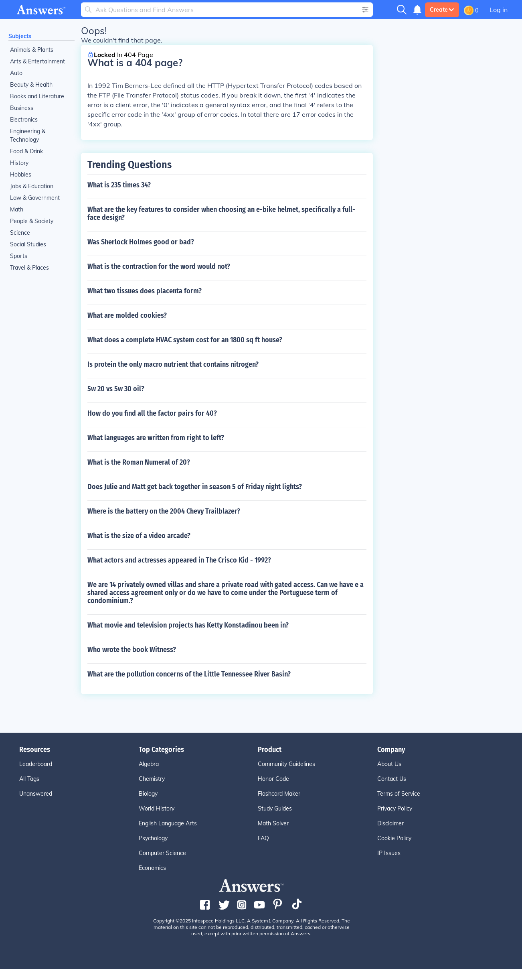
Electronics (24, 119)
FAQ (263, 838)
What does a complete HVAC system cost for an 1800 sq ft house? (184, 339)
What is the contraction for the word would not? (158, 266)
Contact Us (391, 778)
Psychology (153, 838)
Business (21, 108)
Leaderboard (35, 764)
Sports (18, 256)
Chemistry (152, 778)
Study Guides (275, 808)
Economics (152, 867)
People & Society (31, 221)
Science (20, 232)
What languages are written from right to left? (155, 437)
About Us (389, 764)
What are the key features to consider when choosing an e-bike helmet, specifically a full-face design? (221, 213)
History (19, 163)
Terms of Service (398, 793)
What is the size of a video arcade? (138, 535)
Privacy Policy (394, 808)
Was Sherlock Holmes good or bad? (140, 242)
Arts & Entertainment (37, 61)
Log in (499, 10)
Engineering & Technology (27, 135)
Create (442, 9)
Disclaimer (390, 823)
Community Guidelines (286, 764)
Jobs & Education (31, 186)
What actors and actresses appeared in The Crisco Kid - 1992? (179, 560)
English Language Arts (168, 823)
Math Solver (273, 823)
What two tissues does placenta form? (144, 290)
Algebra (149, 764)
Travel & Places (29, 267)
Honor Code (273, 778)
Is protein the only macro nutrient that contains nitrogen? (173, 364)
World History (156, 808)
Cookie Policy (394, 838)
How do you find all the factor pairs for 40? (152, 413)
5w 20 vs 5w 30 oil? (115, 388)
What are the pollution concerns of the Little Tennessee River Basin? (189, 674)
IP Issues (389, 853)
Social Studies (28, 244)
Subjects (19, 36)
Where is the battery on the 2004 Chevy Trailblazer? (163, 511)
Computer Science (162, 853)
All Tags (29, 778)
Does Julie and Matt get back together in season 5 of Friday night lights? (194, 486)
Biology (148, 793)
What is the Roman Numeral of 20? (138, 462)
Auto (16, 73)
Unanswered (35, 793)
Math (16, 209)
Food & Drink (26, 151)
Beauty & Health (31, 84)
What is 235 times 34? (119, 185)
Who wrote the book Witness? (131, 649)
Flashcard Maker (279, 793)
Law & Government (35, 197)
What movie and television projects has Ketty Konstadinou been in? (188, 625)
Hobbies (20, 174)
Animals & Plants (31, 49)
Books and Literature (37, 96)
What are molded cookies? (127, 315)
